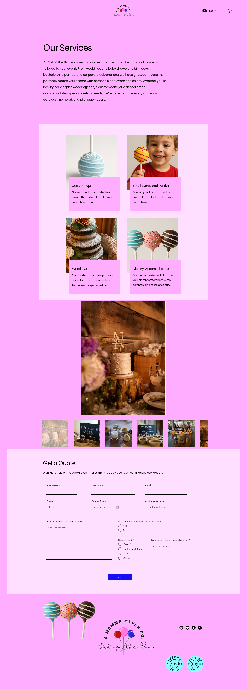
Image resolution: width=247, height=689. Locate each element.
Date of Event (100, 501)
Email (148, 485)
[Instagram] (200, 628)
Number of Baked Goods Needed (169, 540)
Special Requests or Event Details (64, 521)
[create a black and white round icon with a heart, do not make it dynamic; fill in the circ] (187, 628)
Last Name (97, 485)
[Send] (120, 577)
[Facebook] (194, 628)
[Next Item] (200, 358)
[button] (230, 11)
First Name (52, 485)
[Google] (181, 628)
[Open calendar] (117, 507)
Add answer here (154, 501)
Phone (49, 501)
